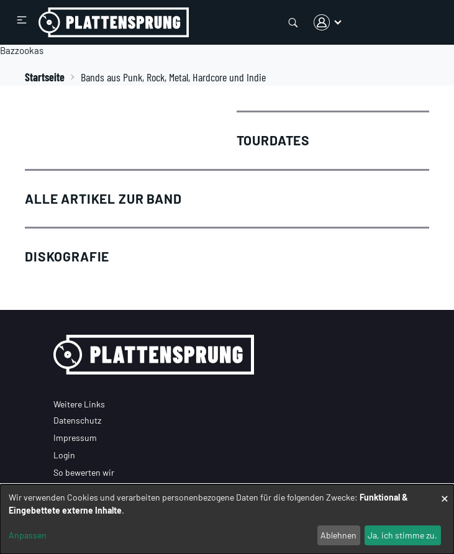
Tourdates (274, 140)
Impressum (75, 437)
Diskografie (67, 256)
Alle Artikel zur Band (103, 198)
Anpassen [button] (28, 535)
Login (64, 455)
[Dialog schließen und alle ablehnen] (444, 492)
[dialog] (227, 519)
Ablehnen (338, 535)
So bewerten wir (83, 472)
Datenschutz (77, 420)
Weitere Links (79, 404)
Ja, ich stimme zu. (402, 535)
